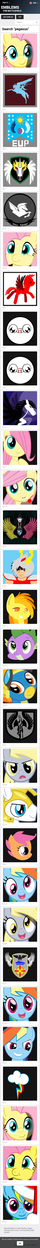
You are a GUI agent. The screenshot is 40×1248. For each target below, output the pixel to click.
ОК (20, 1243)
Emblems (11, 8)
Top (19, 17)
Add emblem (8, 17)
